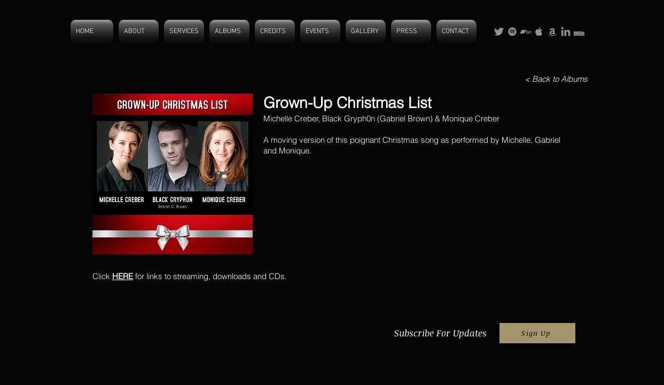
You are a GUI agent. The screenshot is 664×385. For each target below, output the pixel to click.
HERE (122, 276)
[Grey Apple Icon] (539, 31)
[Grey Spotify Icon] (512, 31)
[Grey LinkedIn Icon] (565, 31)
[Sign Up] (537, 333)
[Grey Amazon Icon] (552, 31)
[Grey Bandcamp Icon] (525, 31)
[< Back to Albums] (556, 78)
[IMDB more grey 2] (579, 31)
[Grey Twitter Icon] (499, 31)
